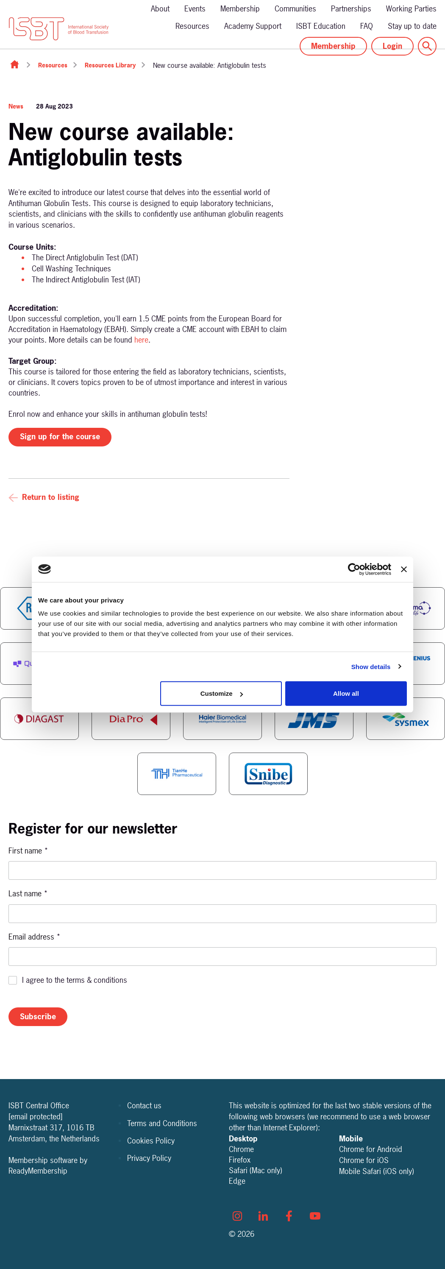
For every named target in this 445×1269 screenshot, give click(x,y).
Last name (28, 893)
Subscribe (38, 1016)
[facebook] (289, 1216)
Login (392, 46)
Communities (295, 8)
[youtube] (314, 1216)
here (141, 340)
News (15, 106)
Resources (192, 26)
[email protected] (35, 1116)
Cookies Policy (151, 1140)
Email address (34, 937)
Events (195, 8)
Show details (371, 666)
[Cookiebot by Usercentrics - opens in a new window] (354, 569)
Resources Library (110, 65)
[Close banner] (404, 569)
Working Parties (411, 8)
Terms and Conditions (162, 1123)
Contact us (144, 1105)
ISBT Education (320, 26)
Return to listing (50, 497)
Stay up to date (412, 26)
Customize (221, 693)
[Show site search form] (427, 46)
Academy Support (252, 26)
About (160, 8)
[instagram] (237, 1216)
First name (28, 850)
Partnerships (351, 8)
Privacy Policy (149, 1158)
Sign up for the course (60, 436)
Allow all (346, 693)
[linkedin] (263, 1216)
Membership (240, 8)
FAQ (366, 26)
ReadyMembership (37, 1171)
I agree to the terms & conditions (74, 980)
